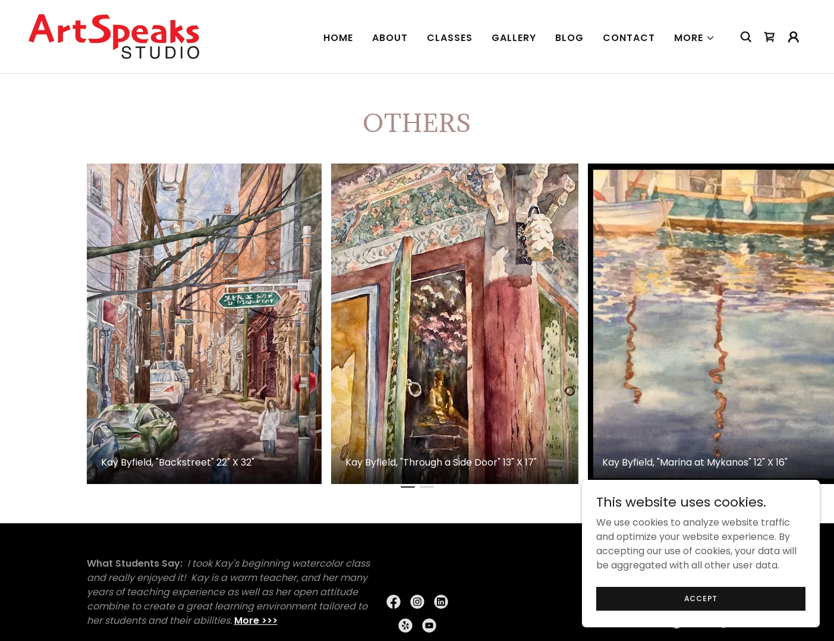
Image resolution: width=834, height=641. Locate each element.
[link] (114, 36)
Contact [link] (629, 38)
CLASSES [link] (450, 38)
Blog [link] (569, 38)
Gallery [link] (514, 38)
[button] (694, 38)
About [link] (390, 38)
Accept (701, 598)
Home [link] (338, 38)
